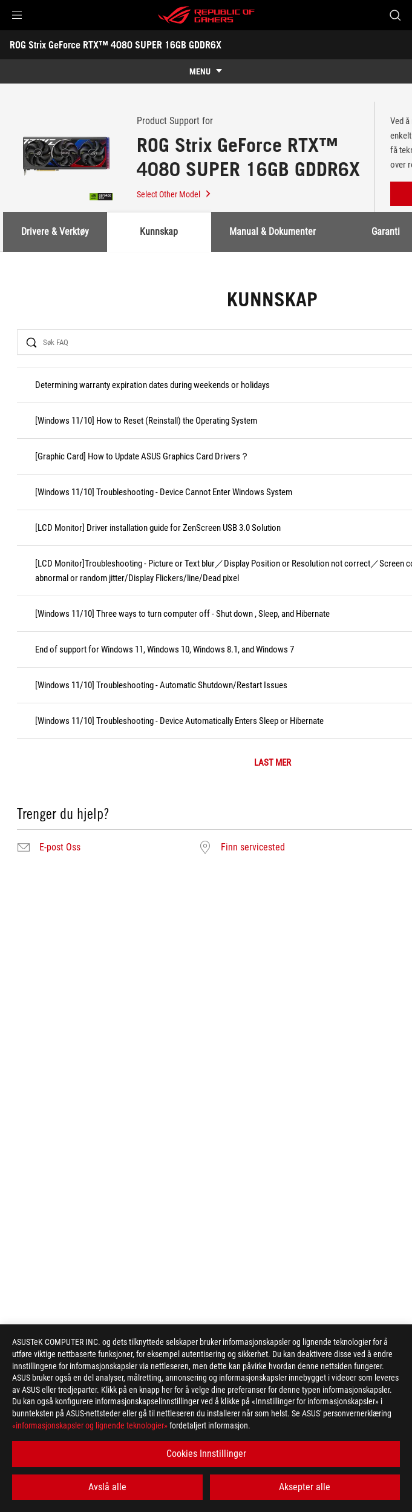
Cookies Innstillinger (206, 1453)
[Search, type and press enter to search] (394, 15)
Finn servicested (253, 847)
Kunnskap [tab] (159, 231)
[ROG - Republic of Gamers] (206, 15)
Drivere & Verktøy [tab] (55, 231)
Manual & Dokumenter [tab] (272, 231)
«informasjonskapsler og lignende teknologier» (90, 1425)
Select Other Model (174, 194)
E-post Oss (59, 847)
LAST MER (272, 763)
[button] (17, 15)
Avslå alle (107, 1487)
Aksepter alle (304, 1487)
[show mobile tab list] (206, 71)
